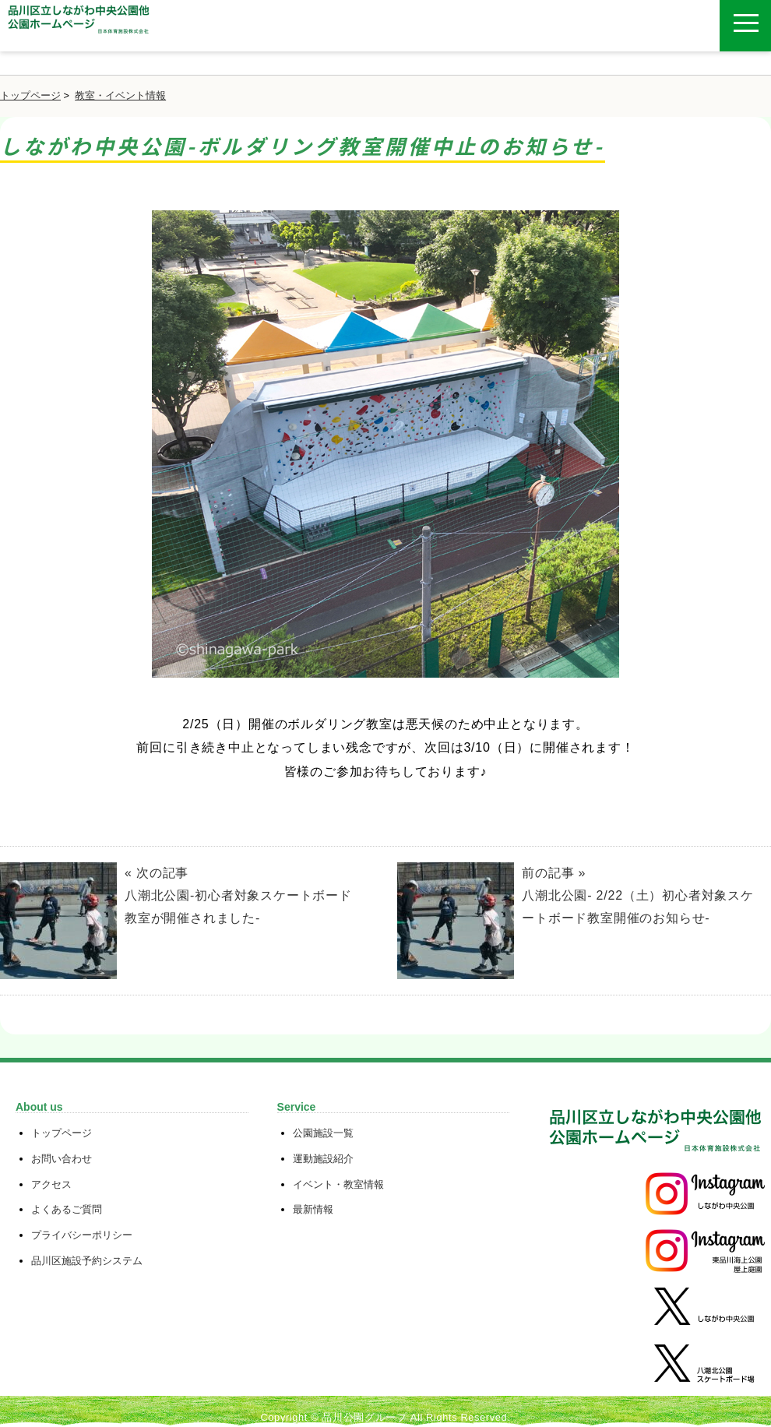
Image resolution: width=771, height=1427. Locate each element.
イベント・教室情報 (338, 1184)
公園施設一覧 (323, 1133)
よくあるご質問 (66, 1209)
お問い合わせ (61, 1159)
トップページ (30, 95)
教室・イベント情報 (120, 95)
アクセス (51, 1184)
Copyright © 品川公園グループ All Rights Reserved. (385, 1417)
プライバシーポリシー (81, 1235)
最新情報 (313, 1209)
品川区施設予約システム (87, 1261)
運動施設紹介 (323, 1159)
